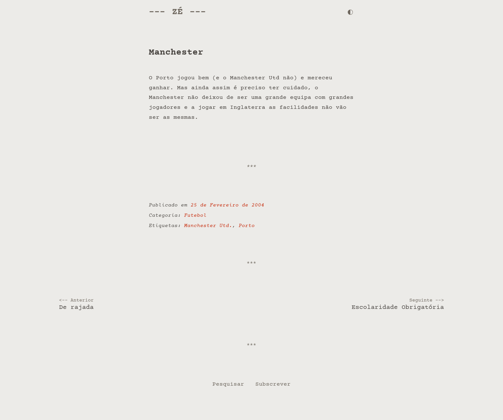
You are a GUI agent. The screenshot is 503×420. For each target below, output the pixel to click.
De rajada (153, 304)
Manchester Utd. (208, 226)
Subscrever (273, 384)
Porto (247, 226)
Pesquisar (228, 384)
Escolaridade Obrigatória (349, 304)
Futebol (195, 215)
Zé (177, 12)
